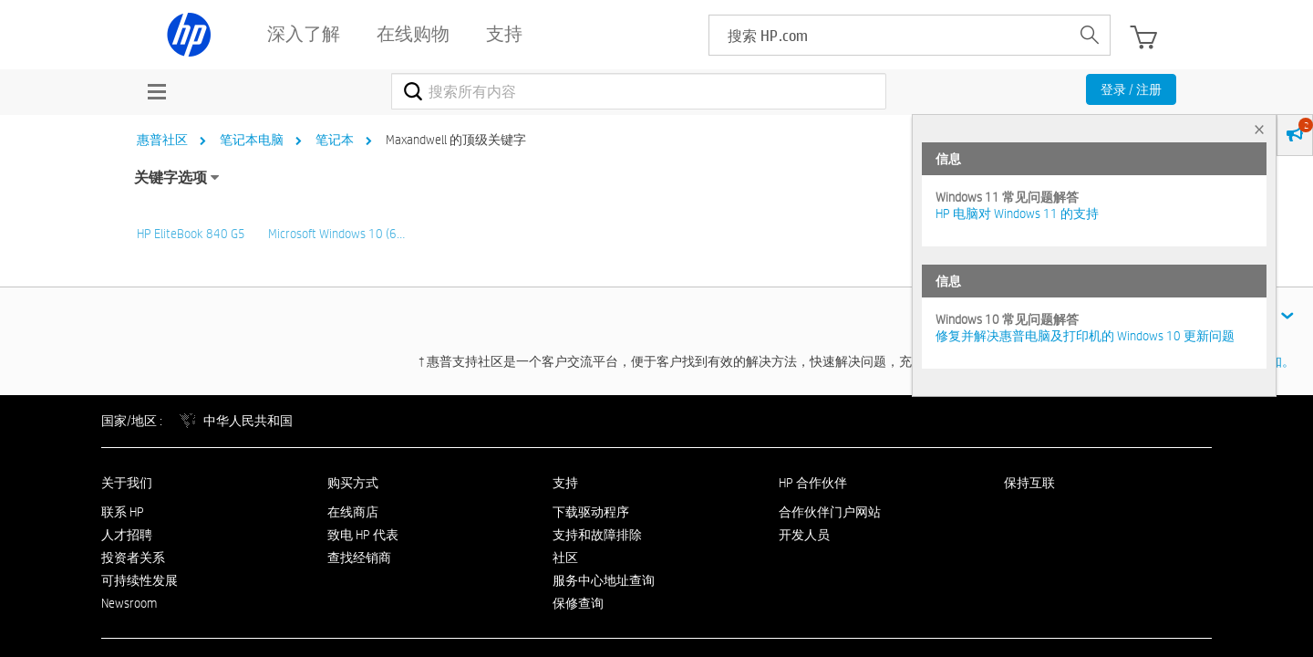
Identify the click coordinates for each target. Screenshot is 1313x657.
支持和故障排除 (597, 535)
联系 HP (122, 512)
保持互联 (1029, 482)
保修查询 (578, 603)
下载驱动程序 (591, 512)
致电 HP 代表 (362, 535)
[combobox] (638, 91)
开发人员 (804, 535)
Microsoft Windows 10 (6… (336, 233)
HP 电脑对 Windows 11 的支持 (1017, 213)
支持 (565, 482)
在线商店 (352, 512)
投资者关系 (133, 557)
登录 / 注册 (1131, 89)
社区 (565, 557)
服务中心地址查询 (604, 580)
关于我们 (126, 482)
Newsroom (129, 603)
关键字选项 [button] (170, 177)
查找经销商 (359, 557)
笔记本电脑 (252, 139)
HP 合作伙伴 (813, 482)
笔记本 (334, 139)
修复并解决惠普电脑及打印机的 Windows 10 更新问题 (1085, 336)
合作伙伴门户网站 (830, 512)
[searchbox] (889, 35)
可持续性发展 (139, 580)
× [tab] (1259, 129)
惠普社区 (162, 139)
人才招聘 (126, 535)
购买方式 (352, 482)
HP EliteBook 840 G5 (191, 233)
